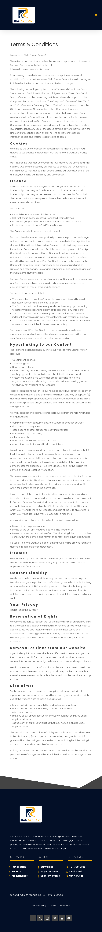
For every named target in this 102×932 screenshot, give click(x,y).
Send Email (75, 871)
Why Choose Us (49, 871)
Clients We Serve (50, 875)
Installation (19, 866)
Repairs (16, 871)
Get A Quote (76, 875)
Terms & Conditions (59, 906)
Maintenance (20, 875)
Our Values (46, 866)
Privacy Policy (39, 906)
